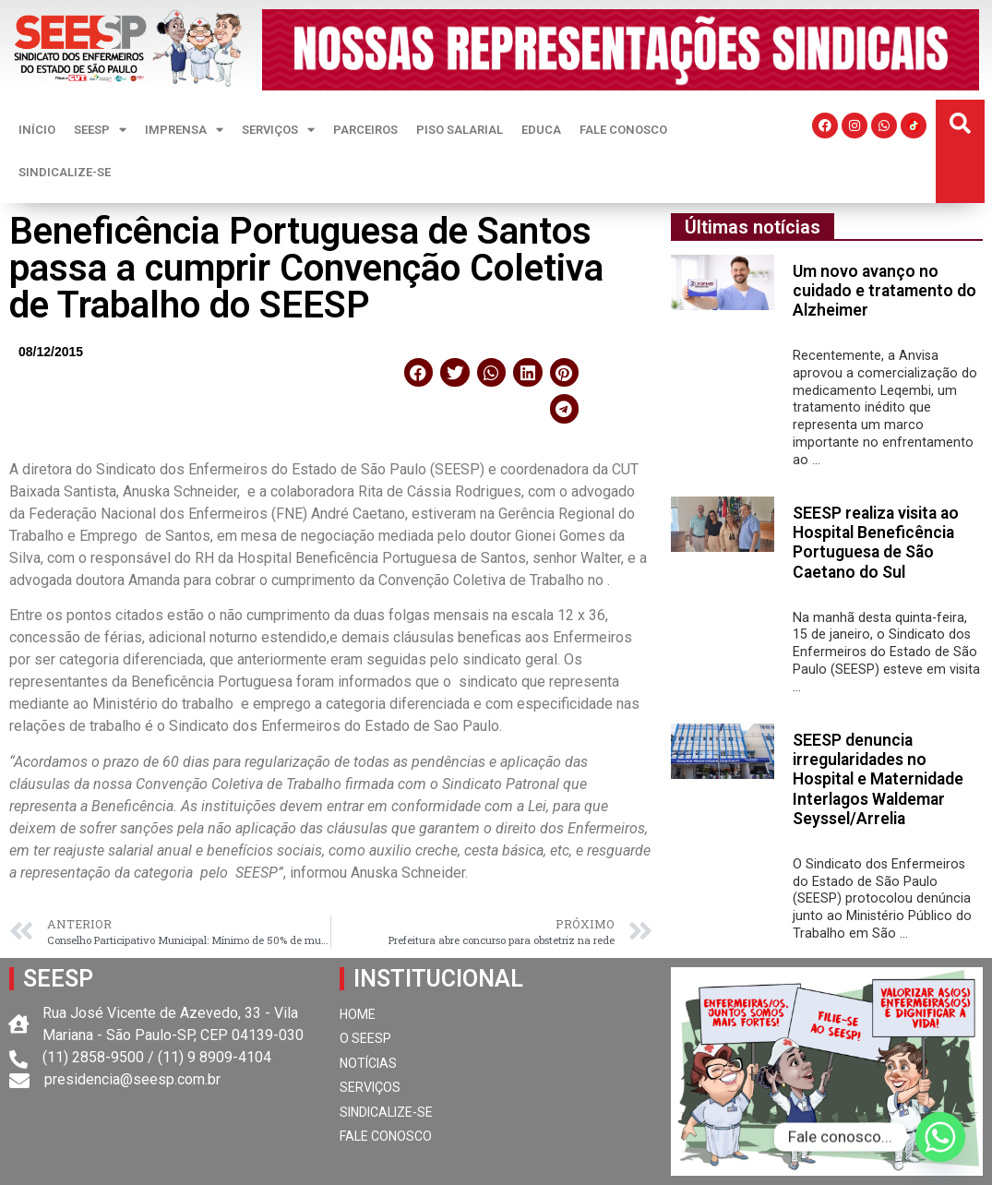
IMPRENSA (184, 129)
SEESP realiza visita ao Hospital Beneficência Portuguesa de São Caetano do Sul (876, 542)
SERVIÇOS (278, 129)
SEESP (100, 129)
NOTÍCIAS (368, 1063)
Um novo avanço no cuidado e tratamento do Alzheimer (884, 290)
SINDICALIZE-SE (64, 172)
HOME (358, 1014)
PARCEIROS (365, 130)
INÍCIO (36, 130)
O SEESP (365, 1038)
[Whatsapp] (940, 1137)
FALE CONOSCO (623, 130)
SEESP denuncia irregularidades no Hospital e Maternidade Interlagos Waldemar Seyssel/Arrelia (878, 779)
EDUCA (541, 130)
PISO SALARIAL (459, 130)
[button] (960, 124)
